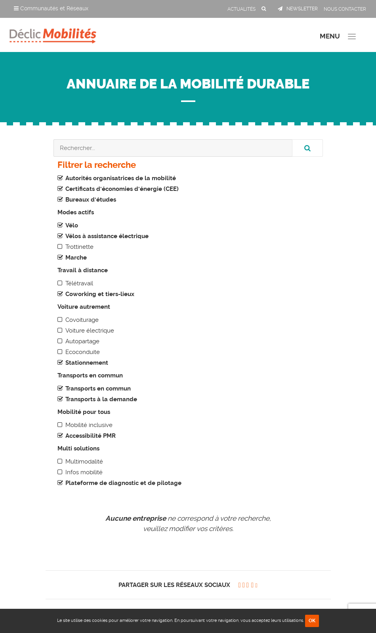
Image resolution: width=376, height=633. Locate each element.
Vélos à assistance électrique (107, 236)
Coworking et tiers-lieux (99, 294)
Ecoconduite (82, 352)
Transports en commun (98, 388)
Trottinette (79, 246)
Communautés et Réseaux (51, 8)
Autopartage (82, 341)
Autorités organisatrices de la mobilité (120, 178)
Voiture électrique (89, 330)
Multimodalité (84, 461)
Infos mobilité (84, 472)
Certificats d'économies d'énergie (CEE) (122, 188)
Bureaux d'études (90, 199)
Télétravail (79, 283)
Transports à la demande (101, 399)
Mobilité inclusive (89, 425)
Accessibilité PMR (90, 435)
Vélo (71, 225)
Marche (76, 257)
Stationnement (86, 362)
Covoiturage (82, 319)
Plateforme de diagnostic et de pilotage (123, 483)
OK (312, 620)
